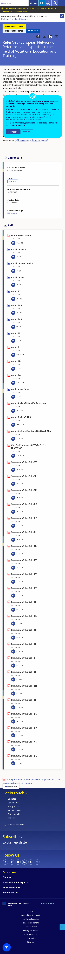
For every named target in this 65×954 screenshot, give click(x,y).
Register (55, 3)
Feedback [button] (62, 927)
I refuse (26, 132)
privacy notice (18, 125)
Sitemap (30, 942)
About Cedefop (10, 892)
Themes (7, 877)
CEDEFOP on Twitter (11, 862)
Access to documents (31, 923)
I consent (12, 131)
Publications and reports (15, 882)
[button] (38, 36)
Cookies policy (31, 926)
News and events (11, 887)
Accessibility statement (30, 915)
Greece (14, 213)
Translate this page (18, 19)
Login (48, 3)
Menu (61, 3)
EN (13, 243)
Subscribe (11, 836)
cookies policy (45, 123)
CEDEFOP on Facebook (5, 862)
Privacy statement (30, 930)
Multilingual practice (30, 919)
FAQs (30, 911)
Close (62, 16)
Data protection (30, 934)
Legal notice (31, 938)
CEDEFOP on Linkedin (24, 862)
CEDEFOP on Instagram (30, 862)
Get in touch (13, 793)
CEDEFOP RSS (37, 862)
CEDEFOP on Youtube (18, 862)
